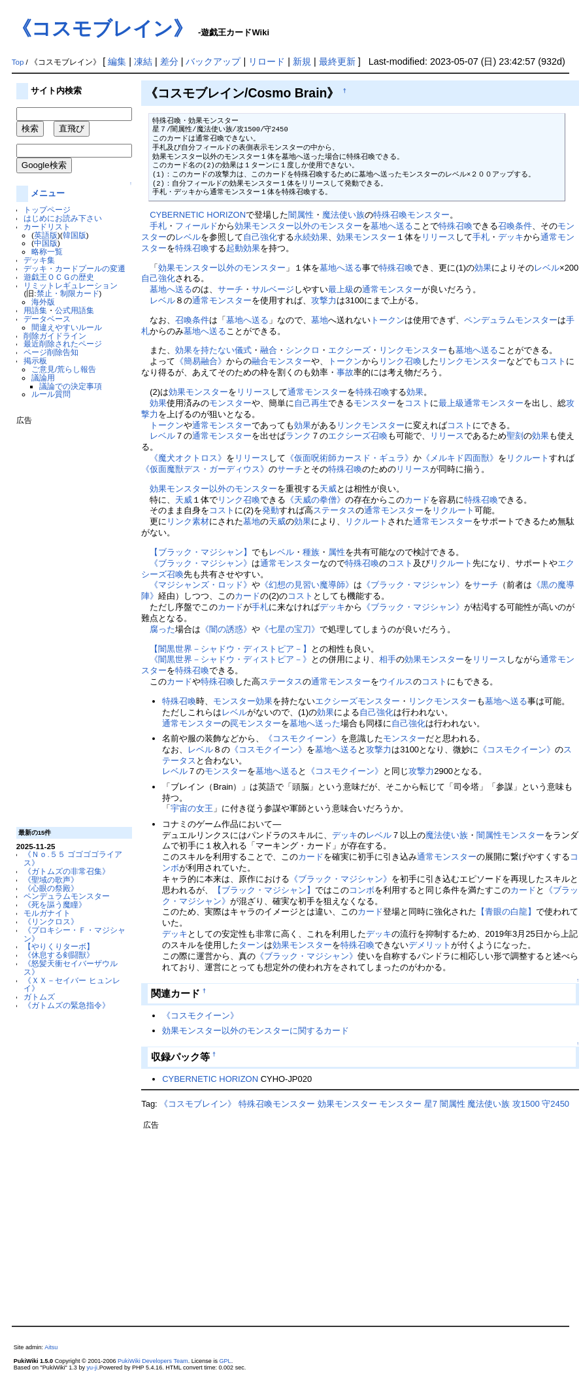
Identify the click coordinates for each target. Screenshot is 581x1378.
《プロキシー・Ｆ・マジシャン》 (74, 934)
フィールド (196, 226)
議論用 (43, 377)
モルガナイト (47, 913)
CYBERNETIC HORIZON (198, 215)
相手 (387, 659)
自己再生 (311, 403)
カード (417, 500)
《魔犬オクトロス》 (188, 458)
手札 (158, 226)
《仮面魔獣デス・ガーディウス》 (205, 469)
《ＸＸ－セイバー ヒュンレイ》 (72, 984)
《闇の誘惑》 (226, 629)
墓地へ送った (315, 723)
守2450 (555, 1104)
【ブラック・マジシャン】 (201, 552)
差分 (169, 61)
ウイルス (396, 681)
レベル (188, 237)
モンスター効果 (243, 701)
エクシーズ (349, 350)
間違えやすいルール (66, 327)
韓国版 (74, 235)
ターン (251, 945)
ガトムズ (39, 996)
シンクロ (303, 350)
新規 (302, 61)
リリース (439, 237)
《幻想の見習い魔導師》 (307, 585)
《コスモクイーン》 (302, 738)
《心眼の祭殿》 (51, 888)
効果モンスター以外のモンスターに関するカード (255, 1030)
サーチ (230, 289)
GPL (225, 1361)
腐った (162, 629)
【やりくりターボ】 (59, 946)
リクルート (527, 458)
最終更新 (337, 61)
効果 (482, 268)
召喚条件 (515, 226)
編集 (117, 61)
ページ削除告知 (51, 352)
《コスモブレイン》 (102, 28)
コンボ (361, 890)
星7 (430, 1104)
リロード (266, 61)
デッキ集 (39, 260)
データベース (47, 318)
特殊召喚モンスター (411, 215)
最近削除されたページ (63, 343)
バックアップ (213, 61)
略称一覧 (47, 251)
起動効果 (243, 248)
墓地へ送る (392, 226)
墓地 (319, 320)
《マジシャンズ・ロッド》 (201, 585)
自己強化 (260, 237)
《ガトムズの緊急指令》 (67, 1005)
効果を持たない (205, 350)
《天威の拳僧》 (315, 500)
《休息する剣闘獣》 (59, 954)
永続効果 (311, 237)
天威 (328, 489)
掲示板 (35, 360)
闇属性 (301, 215)
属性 (336, 552)
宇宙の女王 (192, 808)
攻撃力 (324, 300)
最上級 (341, 289)
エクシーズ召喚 (358, 436)
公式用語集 (74, 310)
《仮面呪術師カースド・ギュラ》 (349, 458)
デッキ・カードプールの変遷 (74, 268)
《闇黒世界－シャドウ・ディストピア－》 (230, 659)
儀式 (243, 350)
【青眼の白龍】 (506, 911)
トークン (388, 320)
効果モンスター (366, 237)
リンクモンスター (413, 350)
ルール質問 (51, 394)
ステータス (334, 510)
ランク (298, 436)
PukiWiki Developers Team (153, 1361)
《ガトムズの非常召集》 (67, 871)
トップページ (47, 209)
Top (18, 62)
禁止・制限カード (68, 293)
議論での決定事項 (70, 386)
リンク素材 (188, 521)
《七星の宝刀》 (290, 629)
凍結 (143, 61)
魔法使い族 (343, 215)
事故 (345, 372)
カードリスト (47, 226)
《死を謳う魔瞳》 (55, 904)
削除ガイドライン (55, 335)
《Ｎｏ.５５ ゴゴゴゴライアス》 (73, 858)
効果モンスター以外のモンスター (298, 226)
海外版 (43, 301)
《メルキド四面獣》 (460, 458)
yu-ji (91, 1367)
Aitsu (51, 1347)
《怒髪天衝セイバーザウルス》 (71, 967)
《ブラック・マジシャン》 (201, 563)
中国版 (46, 243)
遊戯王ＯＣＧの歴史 (59, 277)
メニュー (48, 193)
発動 (270, 510)
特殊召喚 (456, 226)
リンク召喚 (400, 361)
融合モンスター (281, 361)
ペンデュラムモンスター (67, 896)
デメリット (429, 945)
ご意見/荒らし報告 (63, 369)
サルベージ (273, 289)
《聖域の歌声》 (51, 879)
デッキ (510, 237)
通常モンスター (392, 289)
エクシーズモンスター (357, 701)
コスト (553, 361)
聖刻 (514, 436)
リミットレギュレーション (71, 285)
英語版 (46, 235)
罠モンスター (255, 723)
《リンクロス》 (51, 921)
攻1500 (526, 1104)
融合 (268, 350)
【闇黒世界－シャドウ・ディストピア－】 (230, 649)
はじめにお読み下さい (63, 218)
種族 (311, 552)
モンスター (230, 403)
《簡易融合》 (200, 361)
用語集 (35, 310)
